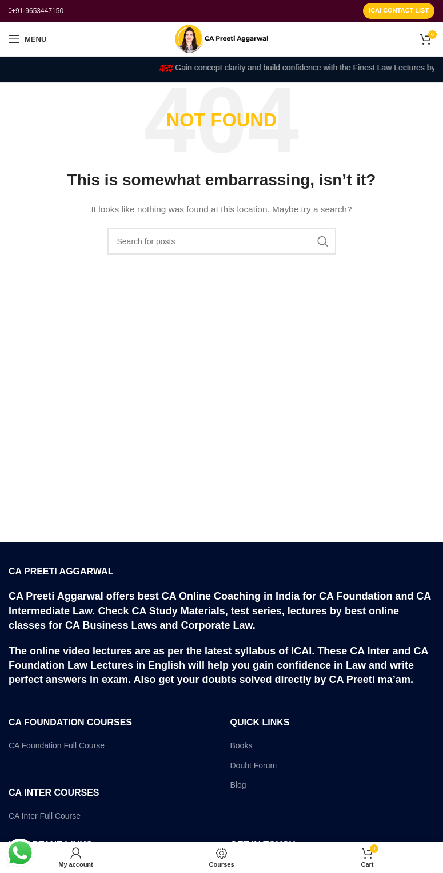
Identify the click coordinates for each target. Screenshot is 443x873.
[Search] (221, 241)
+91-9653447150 (37, 11)
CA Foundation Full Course (57, 745)
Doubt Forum (253, 765)
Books (241, 745)
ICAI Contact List (399, 10)
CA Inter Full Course (45, 815)
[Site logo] (221, 38)
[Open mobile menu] (27, 38)
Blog (238, 784)
